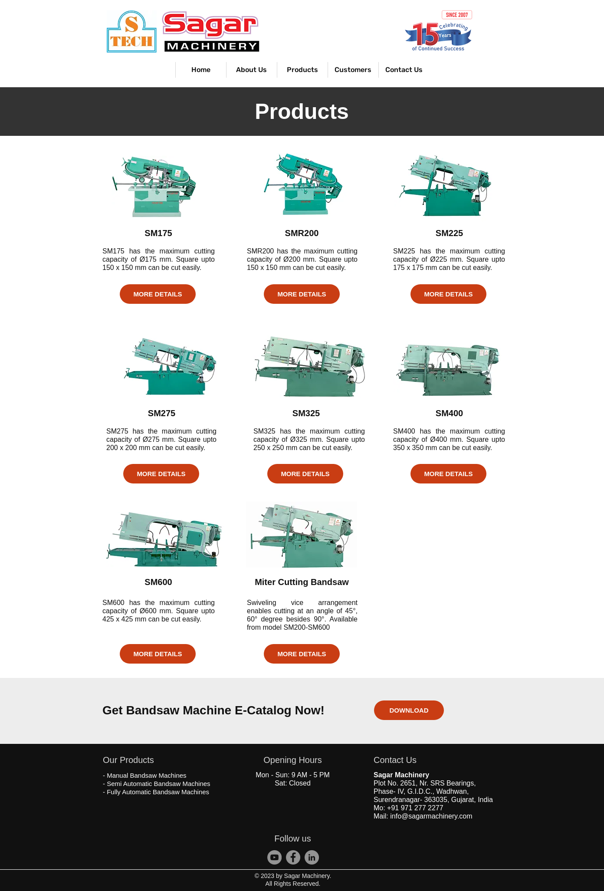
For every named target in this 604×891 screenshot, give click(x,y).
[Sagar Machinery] (274, 857)
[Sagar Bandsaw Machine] (312, 857)
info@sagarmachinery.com (431, 816)
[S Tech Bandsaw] (293, 857)
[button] (302, 70)
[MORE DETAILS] (158, 294)
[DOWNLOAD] (409, 710)
